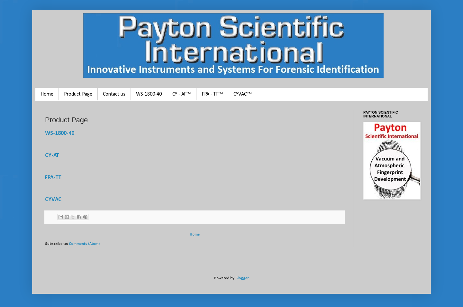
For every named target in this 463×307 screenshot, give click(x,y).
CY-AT (52, 156)
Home (47, 94)
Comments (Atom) (84, 244)
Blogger (242, 278)
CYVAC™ (242, 94)
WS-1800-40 (149, 94)
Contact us (114, 94)
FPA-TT (53, 178)
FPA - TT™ (212, 94)
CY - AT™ (181, 94)
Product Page (78, 94)
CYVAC (53, 200)
